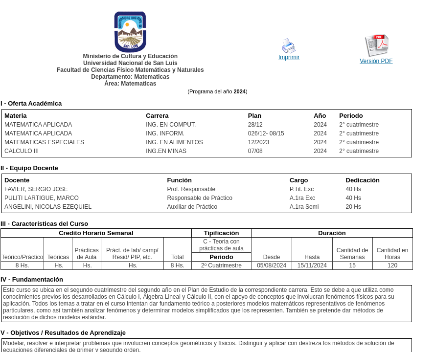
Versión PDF (376, 61)
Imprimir (288, 57)
